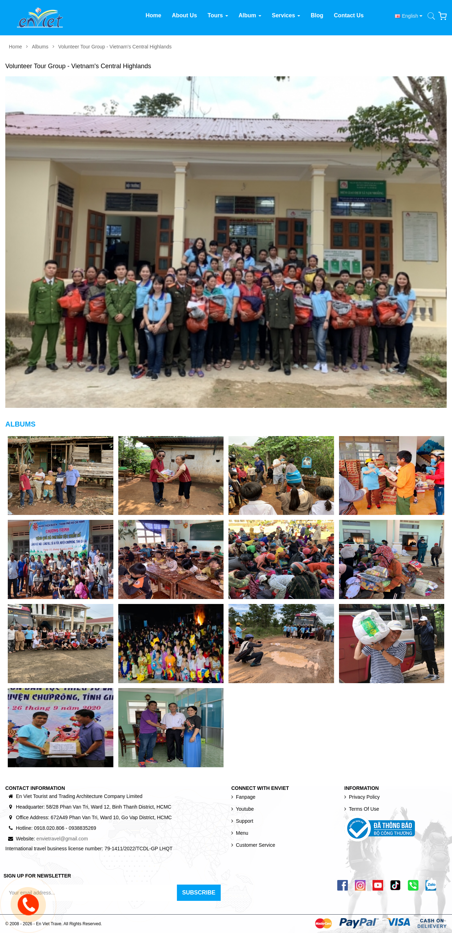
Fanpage (245, 797)
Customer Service (255, 845)
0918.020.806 (49, 828)
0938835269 (82, 828)
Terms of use (364, 809)
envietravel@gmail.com (62, 838)
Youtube (245, 809)
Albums (40, 46)
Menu (242, 833)
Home (15, 46)
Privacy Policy (364, 797)
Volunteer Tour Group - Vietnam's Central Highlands (115, 46)
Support (244, 821)
